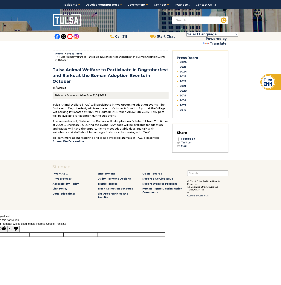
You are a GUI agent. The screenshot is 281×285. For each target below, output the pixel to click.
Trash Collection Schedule (115, 188)
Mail (182, 146)
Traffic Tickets (107, 183)
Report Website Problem (159, 183)
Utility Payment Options (114, 178)
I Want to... (182, 4)
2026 (183, 62)
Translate (215, 43)
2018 (183, 100)
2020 (183, 91)
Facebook (186, 138)
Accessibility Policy (66, 183)
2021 (183, 86)
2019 (183, 95)
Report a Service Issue (157, 178)
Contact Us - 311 (207, 4)
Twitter (184, 142)
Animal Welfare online (68, 141)
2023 (183, 76)
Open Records (152, 173)
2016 (183, 110)
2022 (183, 81)
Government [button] (137, 4)
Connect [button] (161, 4)
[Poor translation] (14, 229)
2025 (183, 67)
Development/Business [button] (103, 4)
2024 (183, 71)
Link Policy (60, 188)
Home (59, 53)
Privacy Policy (62, 178)
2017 (183, 105)
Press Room (74, 53)
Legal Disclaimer (64, 193)
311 (208, 195)
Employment (106, 173)
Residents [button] (71, 4)
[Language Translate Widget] (212, 34)
